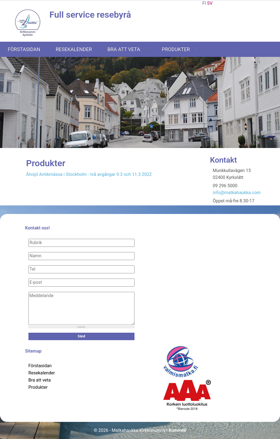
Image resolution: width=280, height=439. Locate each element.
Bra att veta (127, 49)
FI (204, 3)
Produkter (179, 49)
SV (210, 3)
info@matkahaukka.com (237, 192)
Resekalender (74, 49)
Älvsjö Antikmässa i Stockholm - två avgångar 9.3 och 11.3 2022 (89, 174)
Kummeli (177, 430)
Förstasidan (24, 49)
